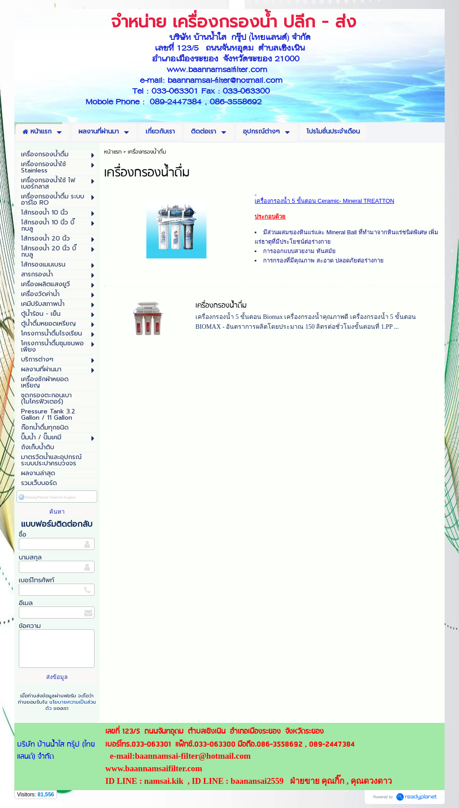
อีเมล (26, 603)
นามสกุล (30, 557)
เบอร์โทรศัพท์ (36, 580)
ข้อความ (30, 626)
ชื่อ (22, 534)
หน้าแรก (112, 152)
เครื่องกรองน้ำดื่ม (221, 306)
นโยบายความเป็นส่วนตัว (70, 705)
